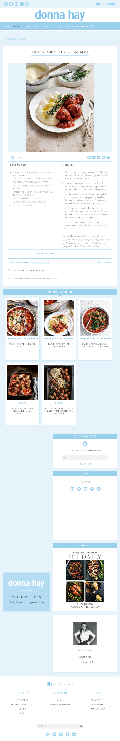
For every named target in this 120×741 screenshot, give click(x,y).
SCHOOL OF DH (32, 26)
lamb (33, 278)
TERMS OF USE (98, 700)
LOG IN (99, 4)
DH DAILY (57, 26)
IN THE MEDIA (85, 662)
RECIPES (17, 26)
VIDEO (47, 26)
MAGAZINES (82, 26)
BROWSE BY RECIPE (15, 38)
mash (39, 278)
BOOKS (69, 26)
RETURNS (22, 709)
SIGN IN (60, 700)
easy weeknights (21, 278)
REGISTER (85, 464)
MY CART (111, 4)
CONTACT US (22, 700)
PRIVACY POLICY (97, 709)
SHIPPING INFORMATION (22, 704)
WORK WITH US (98, 704)
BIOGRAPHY (85, 657)
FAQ (22, 713)
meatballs (47, 278)
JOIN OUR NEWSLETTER (60, 704)
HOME (6, 26)
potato (56, 278)
